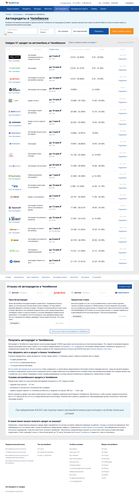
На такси (40, 449)
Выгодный (85, 277)
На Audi (104, 449)
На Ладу (104, 452)
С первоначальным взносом (15, 452)
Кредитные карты (79, 8)
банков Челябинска (82, 432)
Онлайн (8, 277)
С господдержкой (76, 481)
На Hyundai (105, 459)
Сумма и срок (54, 49)
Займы (94, 8)
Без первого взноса (60, 277)
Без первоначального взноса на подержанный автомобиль (16, 456)
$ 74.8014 (106, 3)
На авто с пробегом (44, 455)
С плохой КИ (96, 277)
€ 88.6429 (114, 3)
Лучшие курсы (65, 3)
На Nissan (105, 468)
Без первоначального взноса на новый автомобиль (19, 462)
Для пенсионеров (76, 459)
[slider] (5, 34)
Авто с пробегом (33, 277)
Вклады (37, 8)
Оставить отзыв (125, 286)
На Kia (104, 478)
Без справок (63, 31)
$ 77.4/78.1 (77, 3)
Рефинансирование (76, 472)
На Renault (105, 472)
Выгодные (73, 449)
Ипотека (48, 8)
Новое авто (46, 277)
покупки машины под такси (100, 349)
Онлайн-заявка (75, 465)
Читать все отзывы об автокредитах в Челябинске (69, 331)
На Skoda (105, 475)
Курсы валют (13, 8)
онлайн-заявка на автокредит (92, 427)
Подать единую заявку (121, 31)
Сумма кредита (12, 29)
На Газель (105, 455)
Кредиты (26, 8)
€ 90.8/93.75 (86, 3)
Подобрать (98, 31)
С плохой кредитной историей (80, 468)
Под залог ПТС (75, 452)
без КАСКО (14, 362)
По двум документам (77, 478)
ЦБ (99, 3)
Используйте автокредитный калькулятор (24, 369)
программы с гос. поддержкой (72, 346)
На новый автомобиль (45, 452)
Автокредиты (61, 8)
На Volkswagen (107, 462)
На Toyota (105, 465)
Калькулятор (19, 277)
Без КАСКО (74, 277)
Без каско (73, 475)
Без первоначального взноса (15, 449)
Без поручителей (80, 31)
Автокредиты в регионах (14, 491)
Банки (103, 8)
